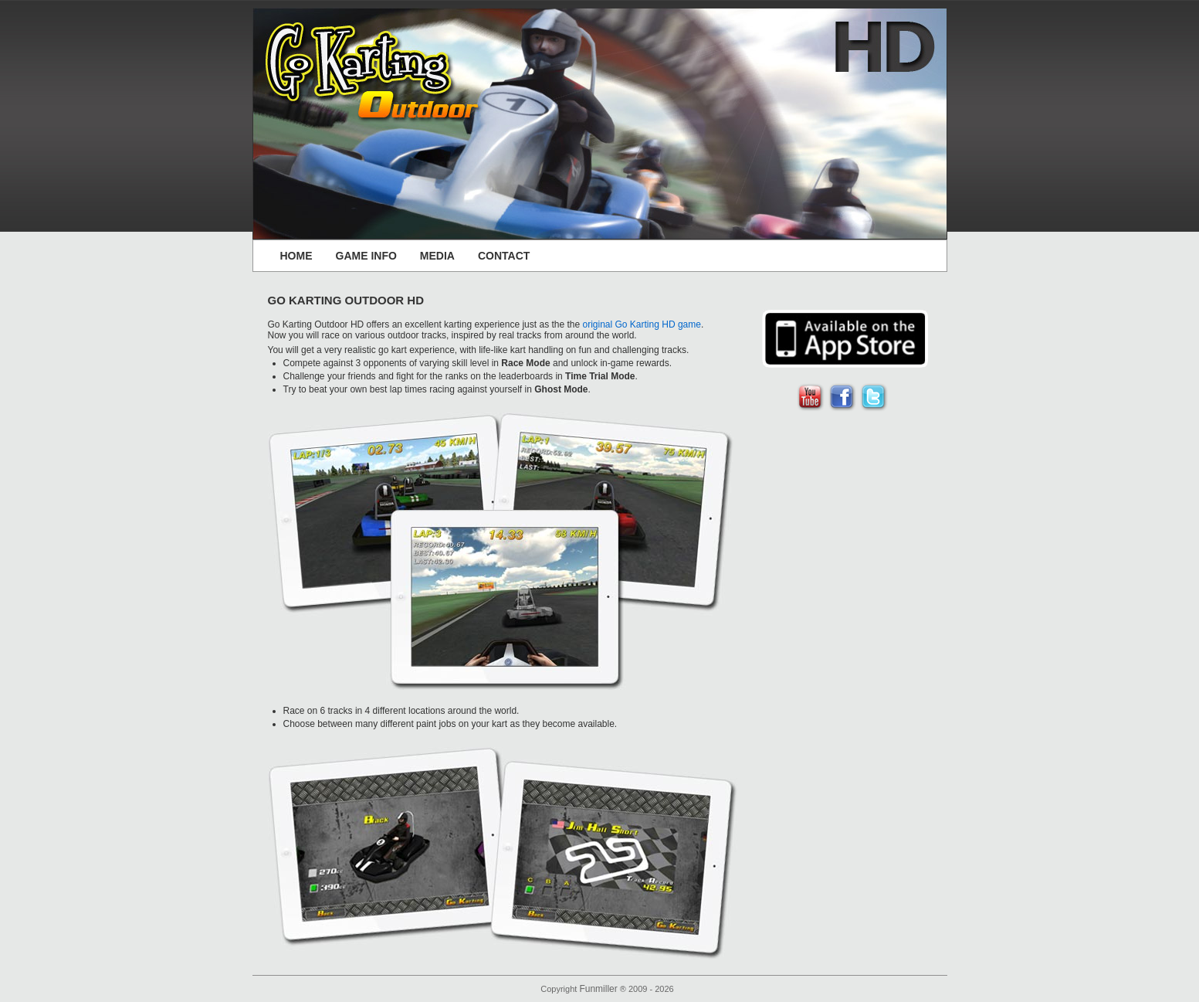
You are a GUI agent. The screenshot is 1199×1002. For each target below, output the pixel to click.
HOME (296, 256)
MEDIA (437, 256)
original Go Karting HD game (642, 324)
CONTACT (504, 256)
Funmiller (598, 988)
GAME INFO (366, 256)
